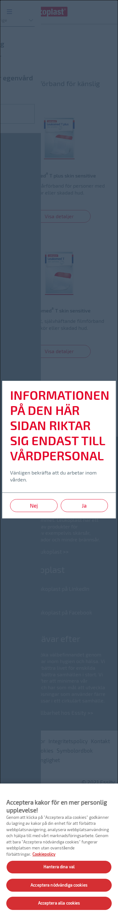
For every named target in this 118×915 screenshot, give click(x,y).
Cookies (43, 750)
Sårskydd (21, 58)
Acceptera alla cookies (59, 903)
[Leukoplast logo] (45, 13)
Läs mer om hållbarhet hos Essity (45, 712)
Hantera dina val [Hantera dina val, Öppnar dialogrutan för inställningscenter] (59, 866)
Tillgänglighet (43, 760)
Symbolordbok (75, 750)
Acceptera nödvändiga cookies (59, 885)
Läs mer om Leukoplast (33, 551)
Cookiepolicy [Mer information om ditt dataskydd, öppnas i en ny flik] (43, 854)
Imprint (15, 760)
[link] (59, 170)
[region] (59, 849)
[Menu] (9, 11)
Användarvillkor (25, 741)
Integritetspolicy (68, 741)
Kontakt (100, 741)
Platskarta (18, 750)
